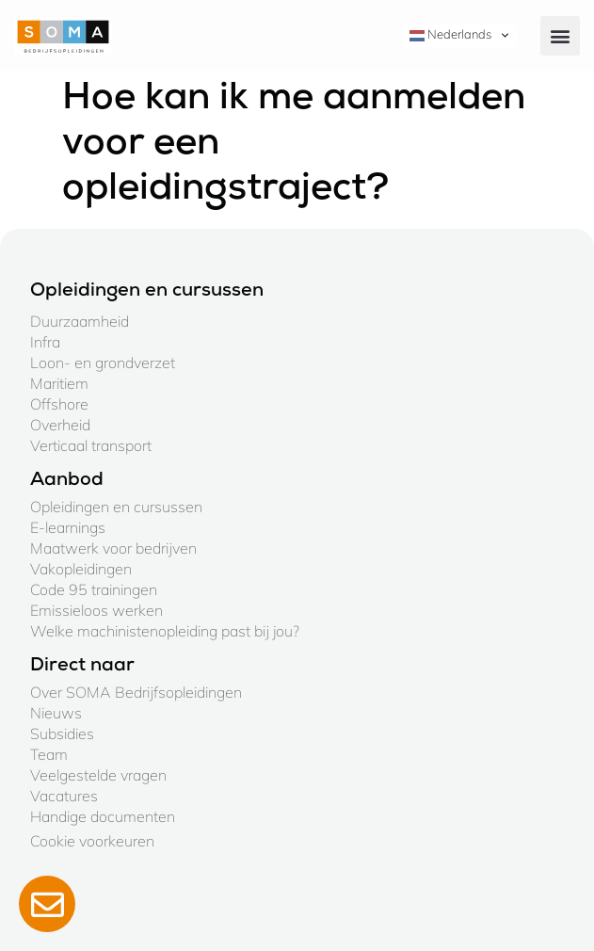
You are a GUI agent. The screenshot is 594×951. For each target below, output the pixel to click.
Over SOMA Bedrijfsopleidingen (136, 692)
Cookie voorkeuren (92, 840)
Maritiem (59, 383)
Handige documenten (102, 816)
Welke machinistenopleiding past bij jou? (164, 630)
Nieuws (56, 712)
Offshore (59, 404)
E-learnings (67, 527)
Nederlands (450, 34)
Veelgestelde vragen (98, 775)
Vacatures (64, 795)
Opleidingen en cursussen (116, 506)
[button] (560, 36)
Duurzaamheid (79, 321)
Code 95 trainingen (93, 589)
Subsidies (62, 733)
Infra (45, 341)
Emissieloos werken (96, 610)
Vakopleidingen (81, 568)
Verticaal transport (91, 445)
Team (49, 754)
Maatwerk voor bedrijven (113, 548)
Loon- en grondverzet (102, 362)
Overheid (60, 424)
